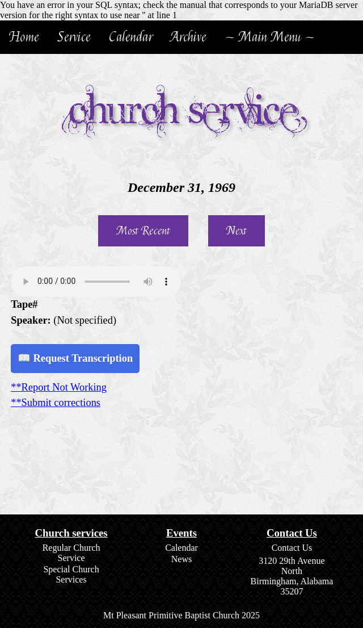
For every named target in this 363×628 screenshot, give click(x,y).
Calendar (131, 37)
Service (74, 37)
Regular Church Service (71, 553)
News (181, 559)
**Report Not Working (59, 387)
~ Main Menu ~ (270, 37)
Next (236, 231)
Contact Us (292, 547)
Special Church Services (71, 574)
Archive (188, 37)
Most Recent (143, 231)
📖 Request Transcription (75, 358)
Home (24, 37)
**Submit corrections (55, 402)
